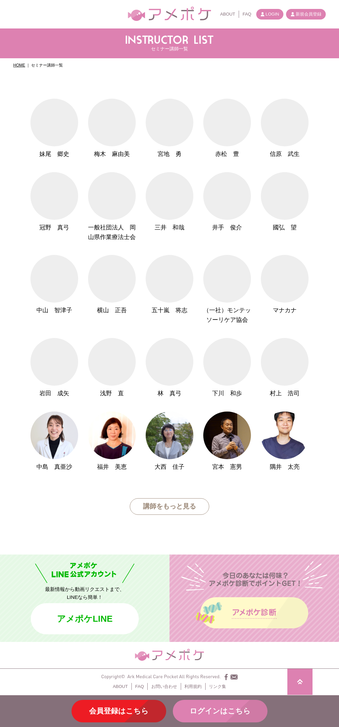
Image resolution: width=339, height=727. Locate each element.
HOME (19, 65)
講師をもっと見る (169, 506)
